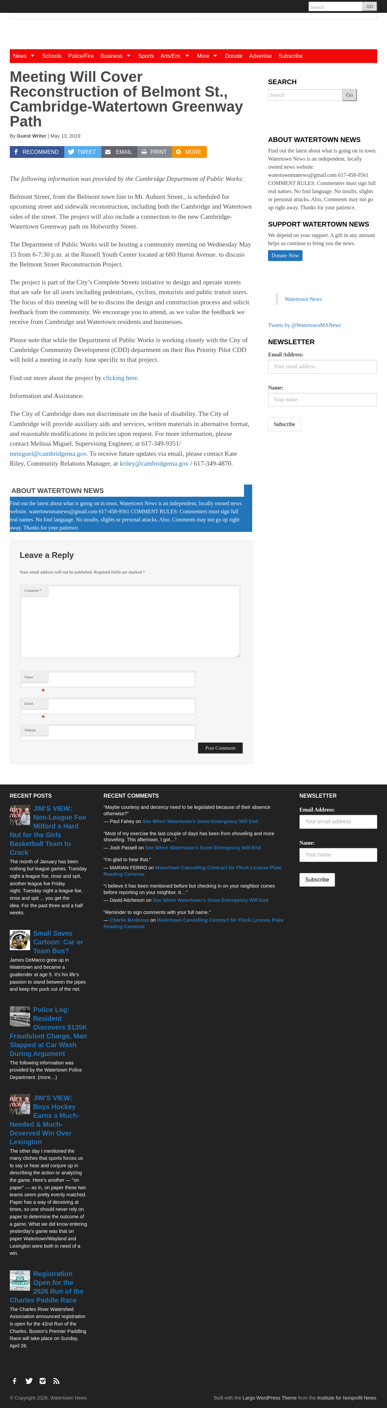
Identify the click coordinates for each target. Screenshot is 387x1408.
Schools (52, 56)
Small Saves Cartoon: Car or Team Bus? (58, 942)
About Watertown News (57, 490)
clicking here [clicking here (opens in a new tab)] (120, 377)
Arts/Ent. (177, 56)
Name (34, 678)
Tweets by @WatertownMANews (304, 325)
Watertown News (303, 299)
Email (34, 705)
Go (349, 95)
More (209, 56)
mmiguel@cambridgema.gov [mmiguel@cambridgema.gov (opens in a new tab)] (48, 453)
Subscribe (291, 56)
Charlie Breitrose (129, 920)
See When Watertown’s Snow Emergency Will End (200, 821)
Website (30, 730)
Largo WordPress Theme (270, 1398)
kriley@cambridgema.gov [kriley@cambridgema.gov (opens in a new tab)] (154, 463)
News (26, 56)
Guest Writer (32, 136)
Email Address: (286, 354)
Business (118, 56)
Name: (275, 388)
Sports (146, 56)
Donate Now (285, 255)
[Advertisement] (318, 490)
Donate (234, 56)
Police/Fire (81, 56)
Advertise (260, 56)
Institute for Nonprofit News (346, 1398)
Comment (32, 590)
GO (369, 6)
